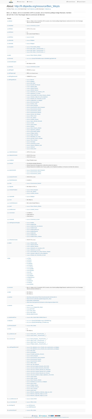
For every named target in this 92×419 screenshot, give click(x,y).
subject (9, 243)
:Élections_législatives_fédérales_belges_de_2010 (39, 392)
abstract (9, 21)
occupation (10, 46)
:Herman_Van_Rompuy (33, 114)
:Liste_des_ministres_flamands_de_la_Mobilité (38, 371)
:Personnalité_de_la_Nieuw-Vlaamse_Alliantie (38, 95)
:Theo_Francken (32, 140)
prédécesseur (11, 209)
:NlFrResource (31, 405)
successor (11, 338)
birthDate (10, 28)
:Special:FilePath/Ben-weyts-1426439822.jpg (39, 320)
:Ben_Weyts (30, 305)
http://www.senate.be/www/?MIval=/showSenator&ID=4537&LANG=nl (42, 297)
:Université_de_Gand (33, 25)
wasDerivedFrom (11, 317)
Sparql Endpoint (81, 1)
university (10, 66)
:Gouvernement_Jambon (34, 110)
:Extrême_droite (32, 103)
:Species (29, 282)
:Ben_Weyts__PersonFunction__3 (36, 52)
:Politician (29, 263)
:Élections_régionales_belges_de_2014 (37, 393)
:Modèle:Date (31, 224)
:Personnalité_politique (33, 46)
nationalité (10, 196)
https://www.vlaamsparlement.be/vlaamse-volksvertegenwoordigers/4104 (42, 302)
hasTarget (11, 405)
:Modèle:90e (31, 233)
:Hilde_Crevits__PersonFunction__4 (36, 342)
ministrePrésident (12, 189)
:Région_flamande (32, 134)
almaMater (10, 25)
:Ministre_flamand (32, 90)
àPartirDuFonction (12, 239)
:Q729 (29, 273)
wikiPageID (10, 70)
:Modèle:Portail (32, 227)
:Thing (29, 258)
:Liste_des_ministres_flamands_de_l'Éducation (39, 369)
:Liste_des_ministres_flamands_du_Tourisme (38, 373)
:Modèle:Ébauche (32, 231)
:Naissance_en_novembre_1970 (36, 91)
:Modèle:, (30, 222)
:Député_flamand (32, 88)
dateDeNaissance (12, 152)
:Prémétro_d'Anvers (33, 386)
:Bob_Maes (31, 83)
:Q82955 (30, 275)
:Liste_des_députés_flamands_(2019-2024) (38, 367)
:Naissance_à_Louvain (33, 93)
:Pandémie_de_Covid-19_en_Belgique (37, 381)
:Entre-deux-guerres (33, 102)
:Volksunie (31, 147)
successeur (11, 212)
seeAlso (9, 297)
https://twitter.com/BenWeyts (33, 300)
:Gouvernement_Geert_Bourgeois (36, 107)
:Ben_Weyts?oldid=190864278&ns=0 (37, 317)
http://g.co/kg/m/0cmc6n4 (32, 314)
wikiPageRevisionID (12, 76)
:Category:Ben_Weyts (35, 307)
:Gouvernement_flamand (34, 112)
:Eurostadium (31, 352)
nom (9, 199)
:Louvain (30, 37)
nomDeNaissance (12, 203)
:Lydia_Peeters (32, 124)
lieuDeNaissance (12, 180)
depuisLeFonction (12, 155)
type (8, 258)
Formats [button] (30, 1)
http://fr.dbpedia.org (31, 9)
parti (9, 206)
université (10, 219)
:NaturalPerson (30, 277)
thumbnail (10, 58)
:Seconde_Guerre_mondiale (35, 138)
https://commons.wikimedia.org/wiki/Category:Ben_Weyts (39, 298)
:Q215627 (30, 270)
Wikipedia (36, 417)
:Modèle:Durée (32, 234)
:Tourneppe (31, 141)
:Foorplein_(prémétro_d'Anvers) (35, 354)
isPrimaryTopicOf (11, 325)
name (9, 328)
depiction (10, 320)
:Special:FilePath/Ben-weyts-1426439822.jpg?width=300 (41, 58)
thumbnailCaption (11, 61)
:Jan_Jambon (31, 117)
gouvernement (11, 170)
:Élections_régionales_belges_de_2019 (37, 395)
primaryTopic (11, 410)
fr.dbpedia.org (48, 9)
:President (30, 265)
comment (10, 287)
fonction (10, 163)
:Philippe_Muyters (32, 133)
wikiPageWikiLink (11, 79)
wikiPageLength (11, 73)
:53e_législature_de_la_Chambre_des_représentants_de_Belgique (43, 348)
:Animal (29, 279)
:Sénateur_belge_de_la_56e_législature (37, 96)
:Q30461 (30, 284)
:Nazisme (30, 126)
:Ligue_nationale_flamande (34, 121)
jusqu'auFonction (12, 176)
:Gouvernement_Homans (34, 109)
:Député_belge (32, 86)
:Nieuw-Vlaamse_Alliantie (34, 55)
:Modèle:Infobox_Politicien (34, 236)
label (9, 292)
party (9, 55)
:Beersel (30, 79)
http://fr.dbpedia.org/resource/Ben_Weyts (37, 6)
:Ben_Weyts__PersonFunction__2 (36, 50)
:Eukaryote (30, 280)
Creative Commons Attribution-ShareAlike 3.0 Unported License (58, 417)
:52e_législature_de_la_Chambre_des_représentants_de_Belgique (43, 347)
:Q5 (29, 272)
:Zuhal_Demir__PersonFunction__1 (36, 333)
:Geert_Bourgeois (32, 105)
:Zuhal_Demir (31, 148)
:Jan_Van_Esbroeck (33, 364)
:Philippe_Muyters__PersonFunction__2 (37, 343)
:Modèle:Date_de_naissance (35, 226)
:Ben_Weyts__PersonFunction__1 (36, 48)
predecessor (11, 333)
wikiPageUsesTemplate (13, 222)
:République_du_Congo (34, 136)
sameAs (9, 305)
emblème (10, 160)
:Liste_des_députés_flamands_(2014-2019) (38, 366)
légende (10, 186)
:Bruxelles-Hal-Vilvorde (33, 84)
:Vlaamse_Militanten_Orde (34, 145)
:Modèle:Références (33, 229)
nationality (10, 43)
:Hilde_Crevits (31, 115)
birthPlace (10, 37)
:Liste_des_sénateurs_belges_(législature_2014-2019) (40, 374)
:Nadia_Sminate (32, 378)
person (16, 9)
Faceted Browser (71, 1)
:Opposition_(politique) (33, 129)
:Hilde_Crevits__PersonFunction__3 (36, 340)
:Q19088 (30, 268)
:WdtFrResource (31, 407)
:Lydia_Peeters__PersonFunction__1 (36, 335)
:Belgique (30, 40)
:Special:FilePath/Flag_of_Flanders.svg (38, 322)
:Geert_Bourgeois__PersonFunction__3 (37, 338)
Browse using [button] (21, 1)
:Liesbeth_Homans (32, 119)
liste (9, 183)
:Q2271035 (31, 308)
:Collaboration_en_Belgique (34, 100)
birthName (10, 32)
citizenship (10, 40)
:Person (29, 260)
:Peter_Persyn (32, 383)
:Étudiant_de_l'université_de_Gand (36, 98)
